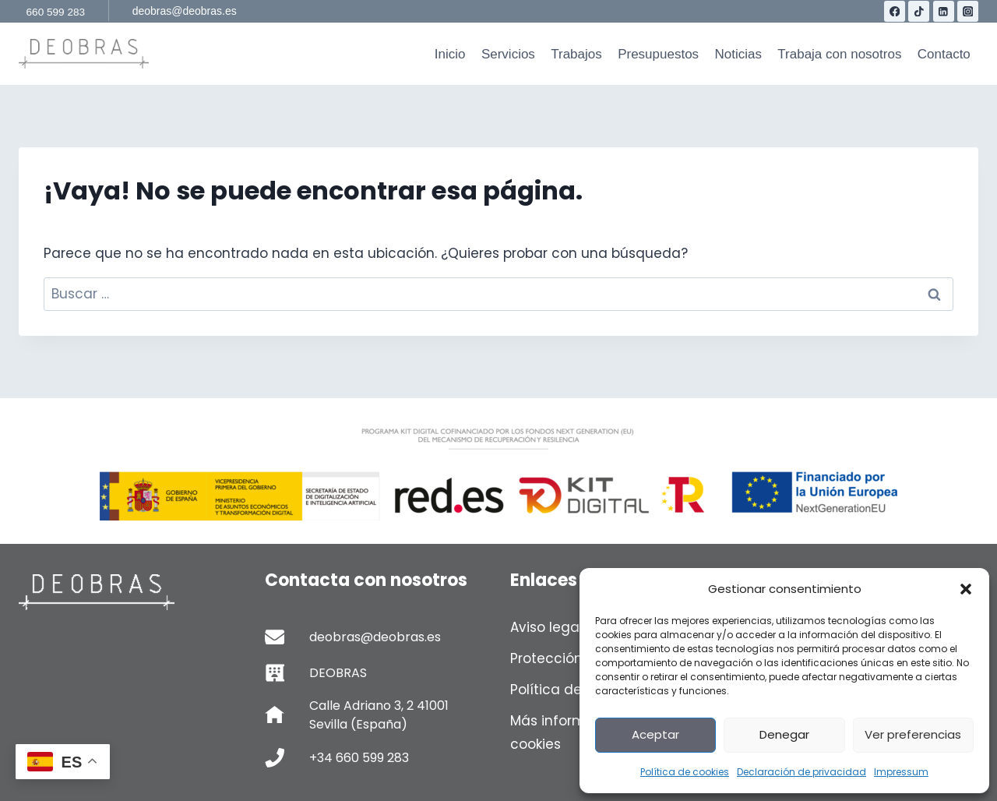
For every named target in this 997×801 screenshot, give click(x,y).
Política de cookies (684, 771)
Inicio (450, 54)
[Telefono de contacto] (376, 758)
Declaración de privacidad (801, 771)
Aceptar (655, 734)
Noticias (737, 54)
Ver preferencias (913, 734)
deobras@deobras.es (184, 11)
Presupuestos (658, 54)
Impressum (901, 771)
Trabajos (576, 54)
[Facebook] (894, 11)
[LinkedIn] (943, 11)
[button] (966, 589)
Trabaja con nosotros (839, 54)
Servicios (508, 54)
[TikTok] (918, 11)
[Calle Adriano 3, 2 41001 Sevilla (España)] (376, 715)
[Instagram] (967, 11)
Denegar (784, 734)
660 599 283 (56, 12)
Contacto (944, 54)
